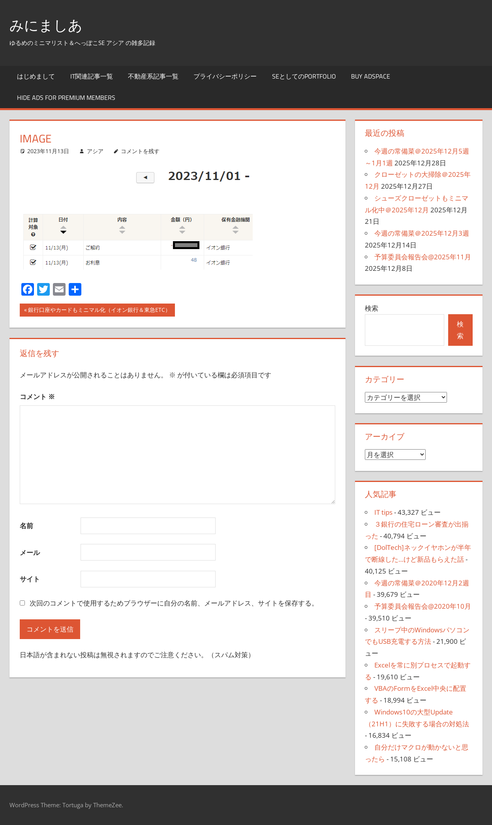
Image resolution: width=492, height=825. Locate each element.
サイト (30, 578)
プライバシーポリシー (225, 76)
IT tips (383, 512)
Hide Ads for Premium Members (66, 97)
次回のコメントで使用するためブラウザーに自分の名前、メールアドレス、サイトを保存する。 (174, 603)
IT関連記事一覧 (91, 76)
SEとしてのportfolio (304, 76)
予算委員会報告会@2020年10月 (422, 606)
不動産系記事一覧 (153, 76)
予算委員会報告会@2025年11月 (422, 256)
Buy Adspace (370, 76)
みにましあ (46, 25)
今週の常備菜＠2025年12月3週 (421, 233)
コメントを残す (140, 151)
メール (30, 552)
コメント (37, 396)
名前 (26, 525)
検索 (371, 308)
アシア (95, 151)
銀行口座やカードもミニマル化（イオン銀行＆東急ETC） (99, 311)
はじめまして (36, 76)
